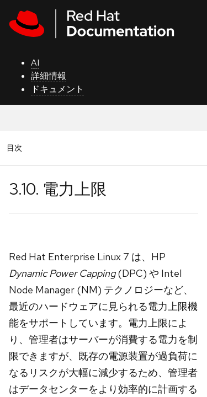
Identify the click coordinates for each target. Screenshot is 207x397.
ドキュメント (57, 89)
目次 (16, 147)
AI (35, 62)
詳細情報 (48, 76)
